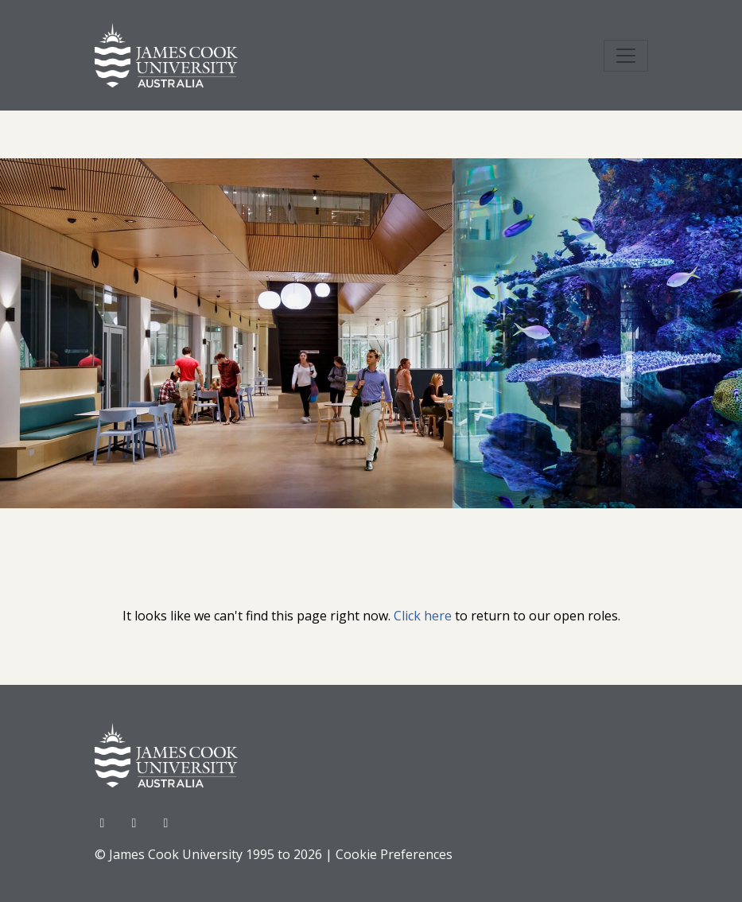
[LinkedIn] (166, 822)
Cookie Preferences (394, 854)
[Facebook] (104, 822)
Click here (423, 615)
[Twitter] (136, 822)
